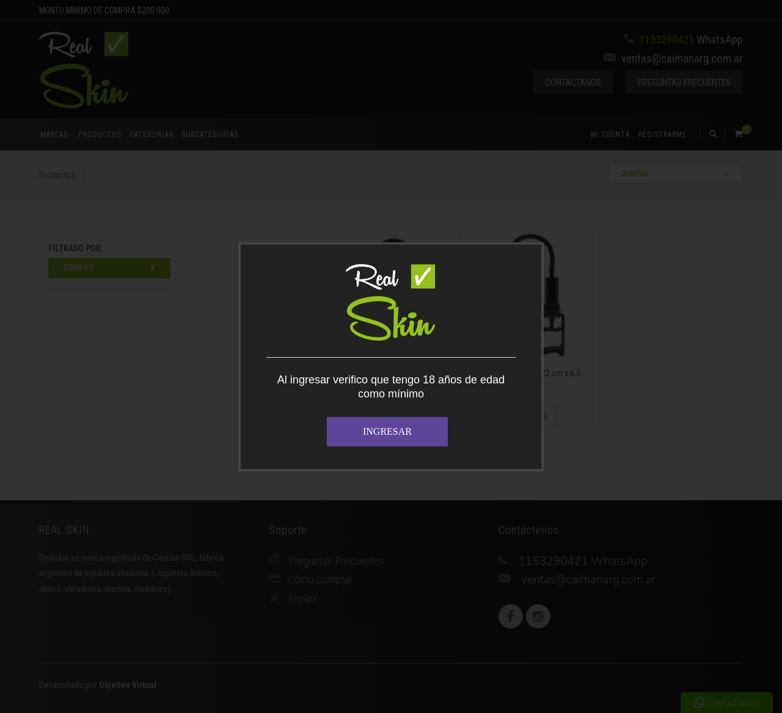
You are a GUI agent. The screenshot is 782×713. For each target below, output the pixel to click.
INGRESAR (387, 431)
